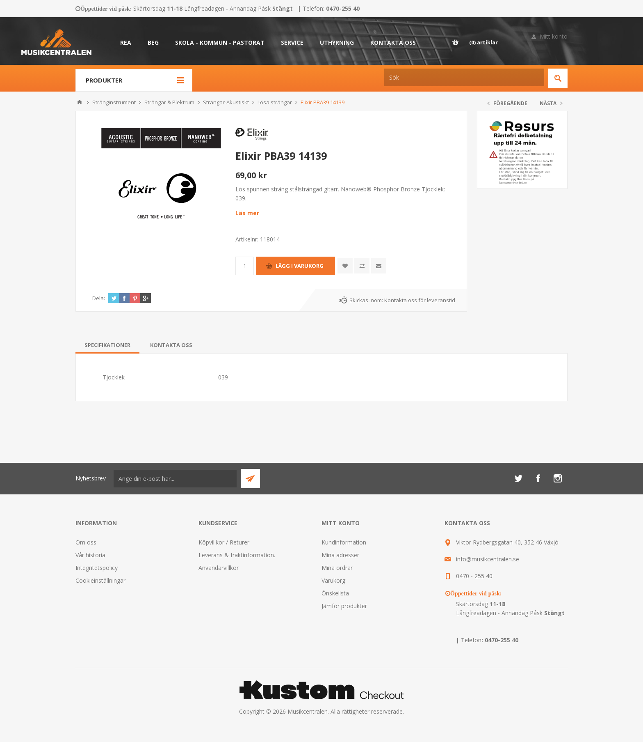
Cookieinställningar (100, 580)
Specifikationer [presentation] (107, 345)
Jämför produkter (344, 606)
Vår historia (90, 555)
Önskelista (335, 593)
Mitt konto (554, 36)
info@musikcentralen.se (487, 559)
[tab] (107, 345)
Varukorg (333, 580)
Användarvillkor (218, 568)
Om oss (85, 542)
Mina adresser (340, 555)
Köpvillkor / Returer (223, 542)
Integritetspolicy (96, 568)
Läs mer (247, 213)
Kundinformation (344, 542)
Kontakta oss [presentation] (171, 345)
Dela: (98, 298)
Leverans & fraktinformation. (236, 555)
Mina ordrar (337, 568)
